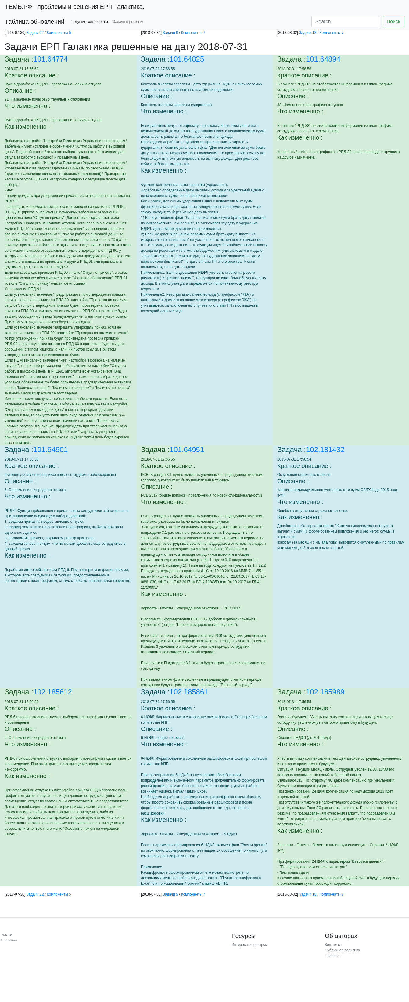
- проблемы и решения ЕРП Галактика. (74, 6)
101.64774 (50, 59)
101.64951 (187, 449)
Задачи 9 (170, 32)
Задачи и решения (128, 22)
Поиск (393, 21)
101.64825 (187, 59)
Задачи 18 (307, 32)
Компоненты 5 (59, 32)
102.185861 (189, 692)
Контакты (333, 945)
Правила (332, 956)
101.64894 (323, 59)
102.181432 (325, 449)
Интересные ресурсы (249, 945)
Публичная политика (342, 950)
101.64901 (50, 449)
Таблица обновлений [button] (34, 21)
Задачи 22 (35, 32)
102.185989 (325, 692)
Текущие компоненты (90, 22)
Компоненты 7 (193, 32)
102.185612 (52, 692)
